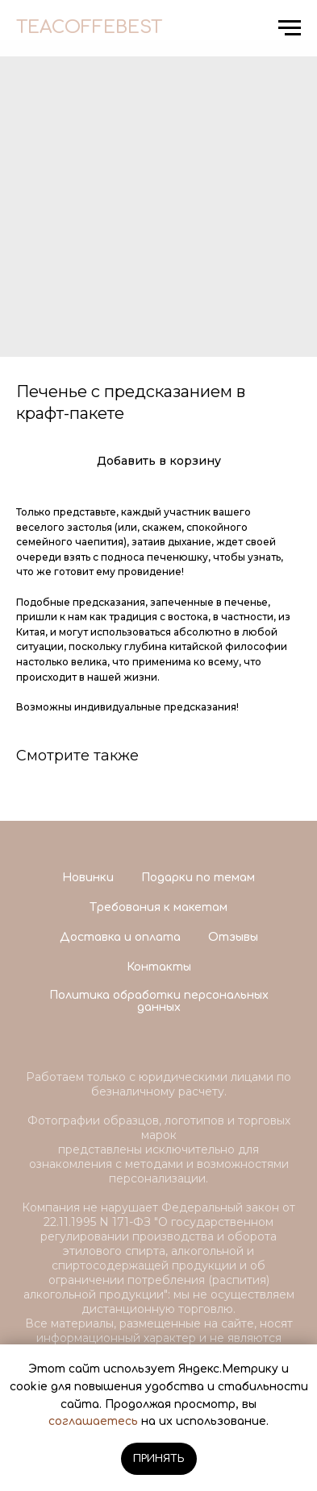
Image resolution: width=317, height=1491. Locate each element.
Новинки (88, 878)
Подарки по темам (198, 878)
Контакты (159, 967)
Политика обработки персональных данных (159, 1001)
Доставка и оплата (120, 937)
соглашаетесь (93, 1421)
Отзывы (233, 937)
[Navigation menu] (289, 28)
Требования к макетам (158, 907)
